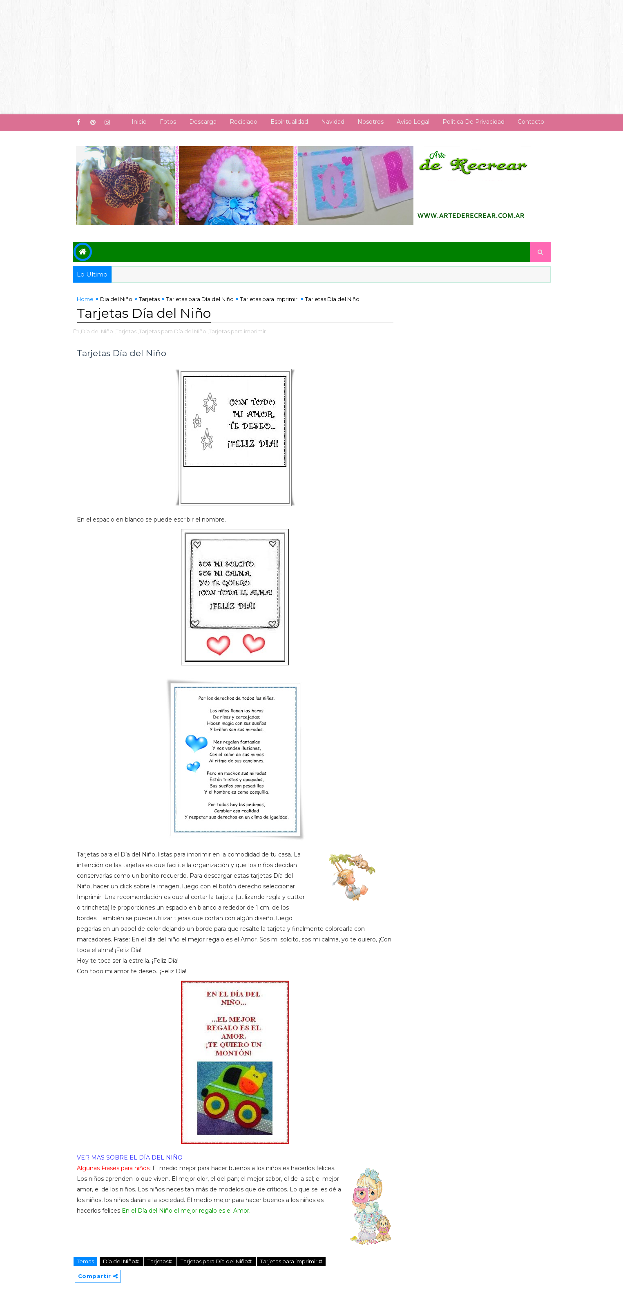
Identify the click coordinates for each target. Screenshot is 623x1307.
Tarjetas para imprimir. (269, 299)
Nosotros (370, 121)
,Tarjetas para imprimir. (237, 331)
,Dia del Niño (96, 331)
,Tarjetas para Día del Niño (172, 331)
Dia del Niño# (121, 1261)
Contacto (531, 121)
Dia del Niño (116, 299)
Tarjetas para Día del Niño (200, 299)
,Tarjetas (125, 331)
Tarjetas (149, 299)
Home (85, 299)
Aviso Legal (413, 121)
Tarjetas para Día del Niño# (217, 1261)
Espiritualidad (289, 121)
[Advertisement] (245, 57)
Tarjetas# (160, 1261)
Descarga (203, 121)
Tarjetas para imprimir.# (291, 1261)
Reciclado (243, 121)
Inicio (139, 121)
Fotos (168, 121)
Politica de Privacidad (473, 121)
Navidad (332, 121)
